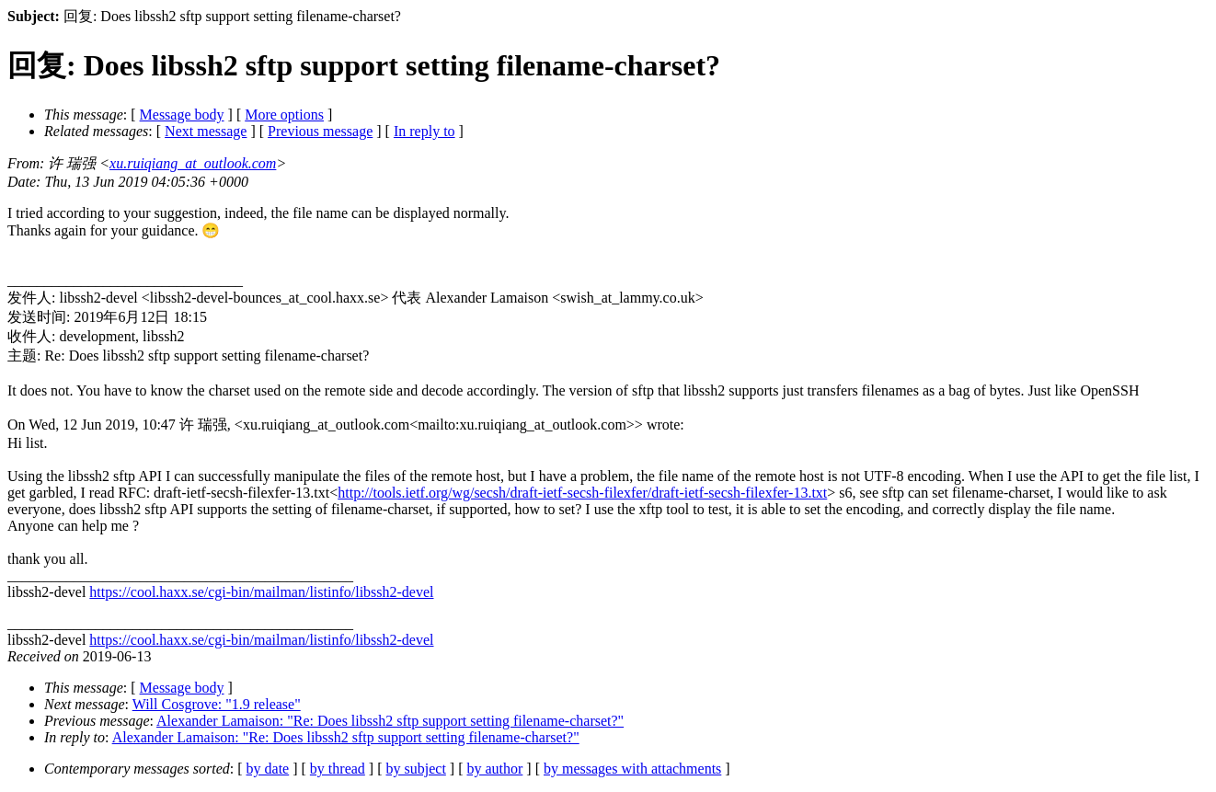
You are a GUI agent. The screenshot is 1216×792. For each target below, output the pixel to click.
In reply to (424, 131)
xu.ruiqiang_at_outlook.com (192, 163)
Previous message (320, 131)
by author (494, 768)
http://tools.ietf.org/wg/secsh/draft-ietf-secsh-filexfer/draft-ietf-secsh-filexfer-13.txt (582, 492)
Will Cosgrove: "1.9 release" (216, 704)
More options (284, 114)
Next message (206, 131)
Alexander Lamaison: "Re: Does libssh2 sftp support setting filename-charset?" (390, 721)
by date (268, 768)
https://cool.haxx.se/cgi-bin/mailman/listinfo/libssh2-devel (261, 592)
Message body (182, 114)
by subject (416, 768)
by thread (337, 768)
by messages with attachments (632, 768)
